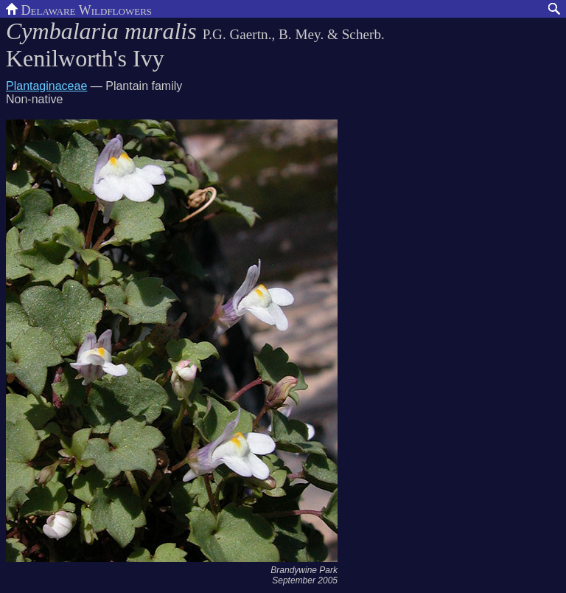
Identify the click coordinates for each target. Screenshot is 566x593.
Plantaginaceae (46, 86)
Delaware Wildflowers (79, 9)
